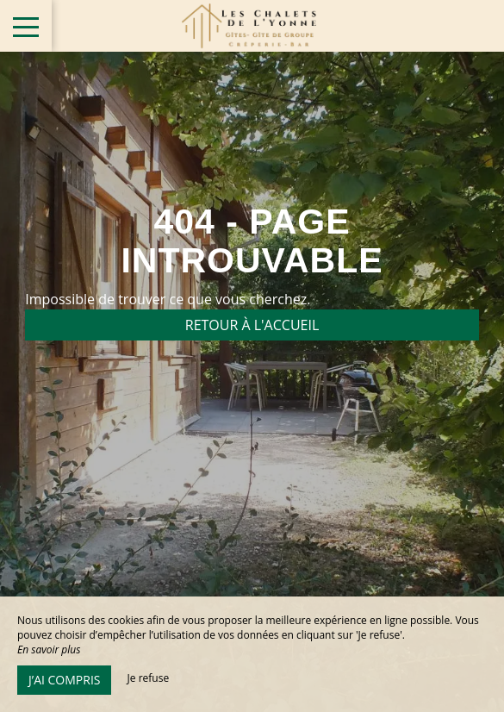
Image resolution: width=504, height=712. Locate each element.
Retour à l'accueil (252, 324)
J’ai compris (64, 679)
